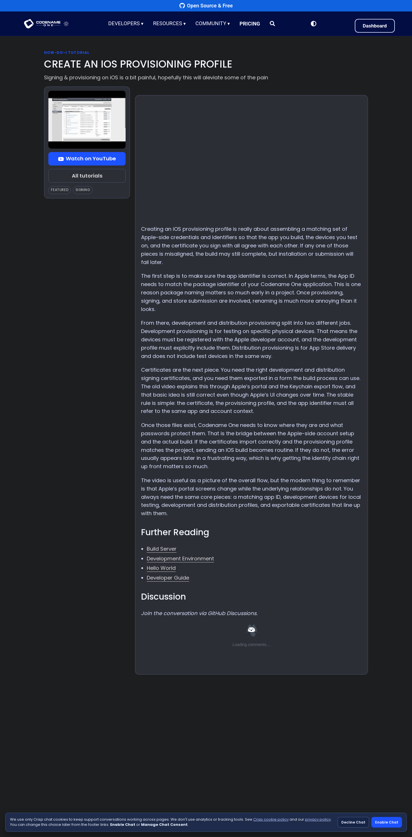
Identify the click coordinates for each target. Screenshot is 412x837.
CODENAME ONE (43, 24)
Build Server (162, 548)
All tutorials (87, 175)
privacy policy (318, 819)
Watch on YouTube (87, 158)
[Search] (273, 24)
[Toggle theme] (67, 24)
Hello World (161, 568)
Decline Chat (353, 822)
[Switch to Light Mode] (312, 24)
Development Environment (180, 558)
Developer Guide (168, 577)
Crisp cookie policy (271, 819)
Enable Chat (386, 822)
